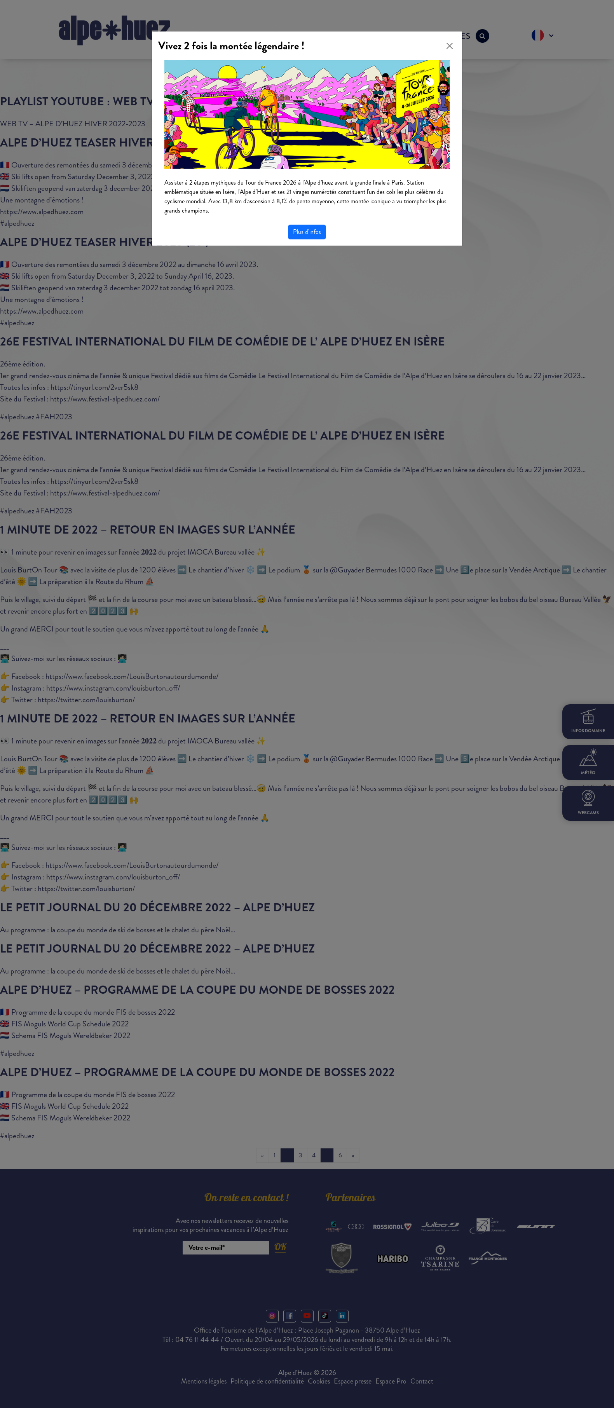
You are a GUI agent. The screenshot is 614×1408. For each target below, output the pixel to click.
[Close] (449, 46)
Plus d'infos (307, 231)
